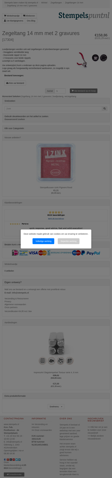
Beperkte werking (68, 241)
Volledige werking (43, 241)
